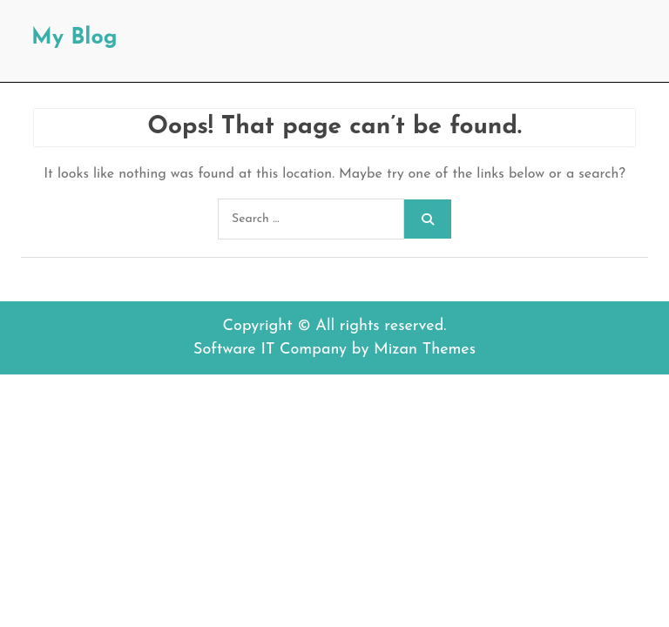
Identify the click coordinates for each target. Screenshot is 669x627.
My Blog (74, 38)
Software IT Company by (334, 349)
